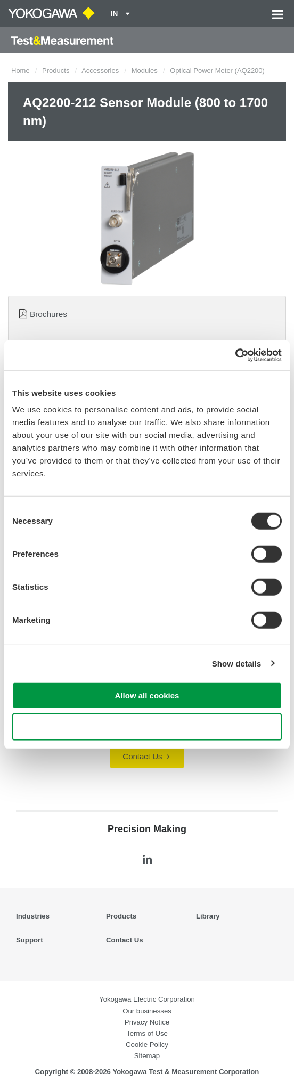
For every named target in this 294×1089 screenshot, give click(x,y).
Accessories (100, 71)
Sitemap (147, 1056)
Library (208, 916)
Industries (33, 916)
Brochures (48, 314)
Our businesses (147, 1011)
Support (29, 940)
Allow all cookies (147, 695)
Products (55, 71)
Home (20, 71)
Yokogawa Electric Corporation (147, 999)
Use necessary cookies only (147, 726)
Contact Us (146, 756)
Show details (237, 663)
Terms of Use (147, 1033)
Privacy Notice (147, 1022)
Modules (145, 71)
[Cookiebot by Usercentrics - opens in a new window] (235, 355)
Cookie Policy (147, 1045)
